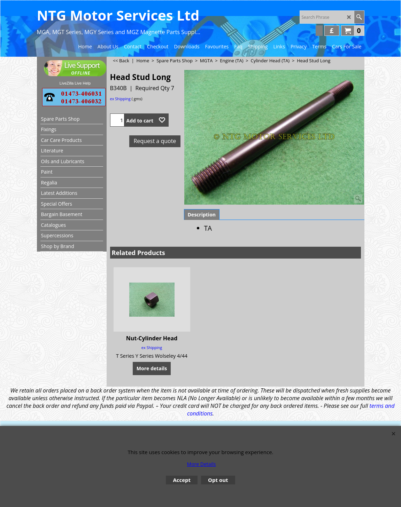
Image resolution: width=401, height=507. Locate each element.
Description (202, 214)
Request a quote (154, 141)
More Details (201, 464)
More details (152, 368)
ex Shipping (120, 98)
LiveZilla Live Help (75, 83)
